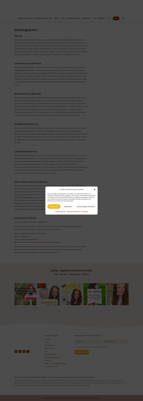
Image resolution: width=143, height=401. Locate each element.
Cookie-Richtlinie (60, 211)
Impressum (84, 211)
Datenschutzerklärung (73, 211)
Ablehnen (68, 206)
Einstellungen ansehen (86, 206)
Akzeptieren (54, 206)
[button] (95, 189)
